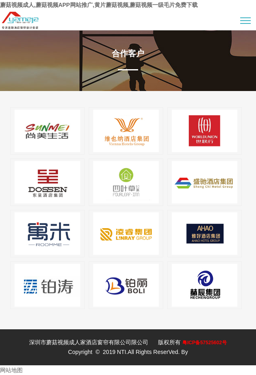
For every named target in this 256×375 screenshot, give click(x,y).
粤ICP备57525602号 (204, 342)
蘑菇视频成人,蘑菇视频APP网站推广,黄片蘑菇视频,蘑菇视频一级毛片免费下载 (99, 5)
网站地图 (11, 370)
